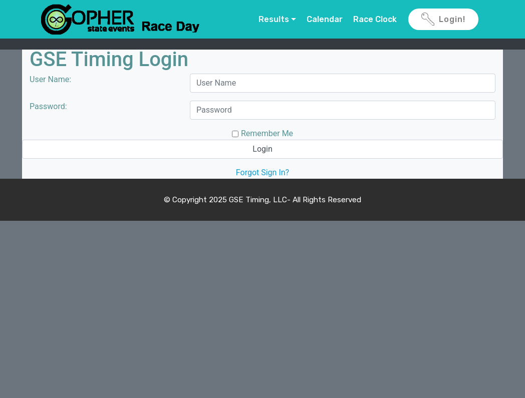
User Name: (50, 79)
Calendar (325, 19)
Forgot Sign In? (262, 172)
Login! (443, 19)
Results (273, 19)
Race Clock (375, 19)
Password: (48, 106)
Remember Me (267, 133)
